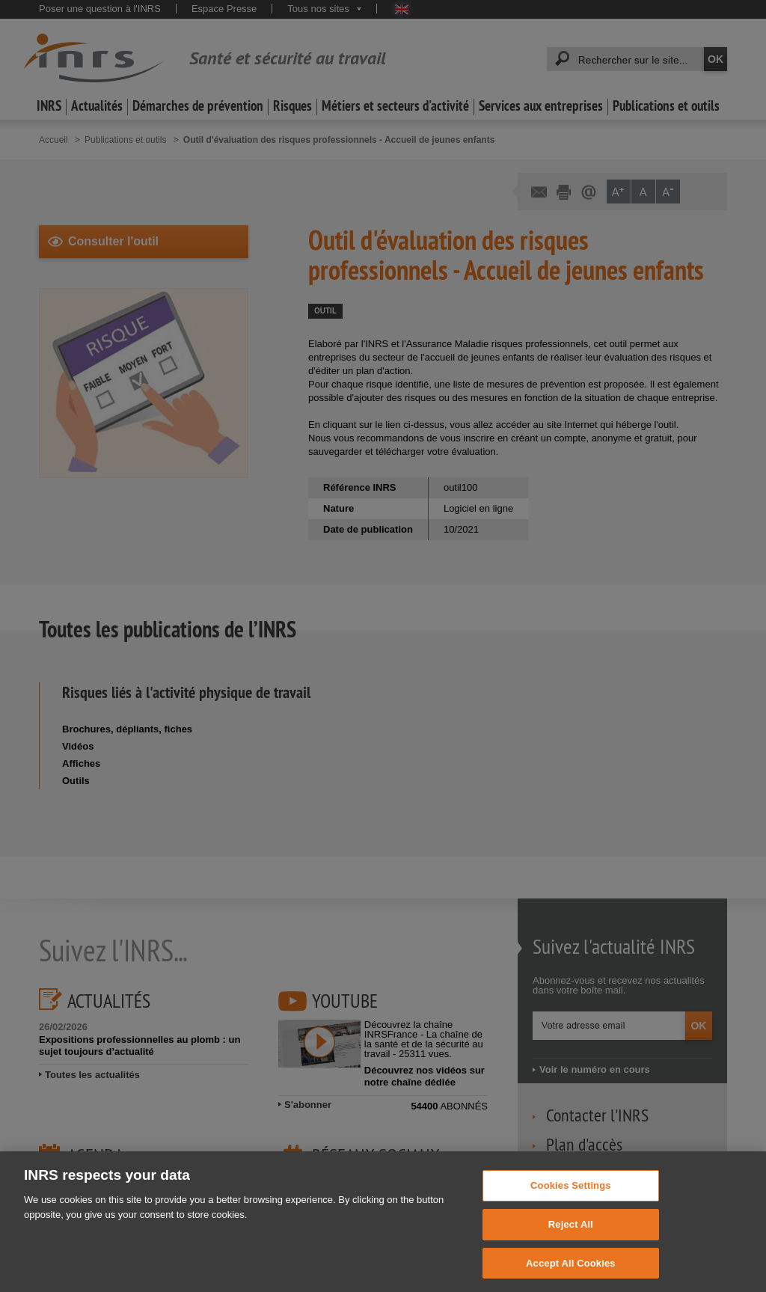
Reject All (570, 1249)
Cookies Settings (570, 1211)
